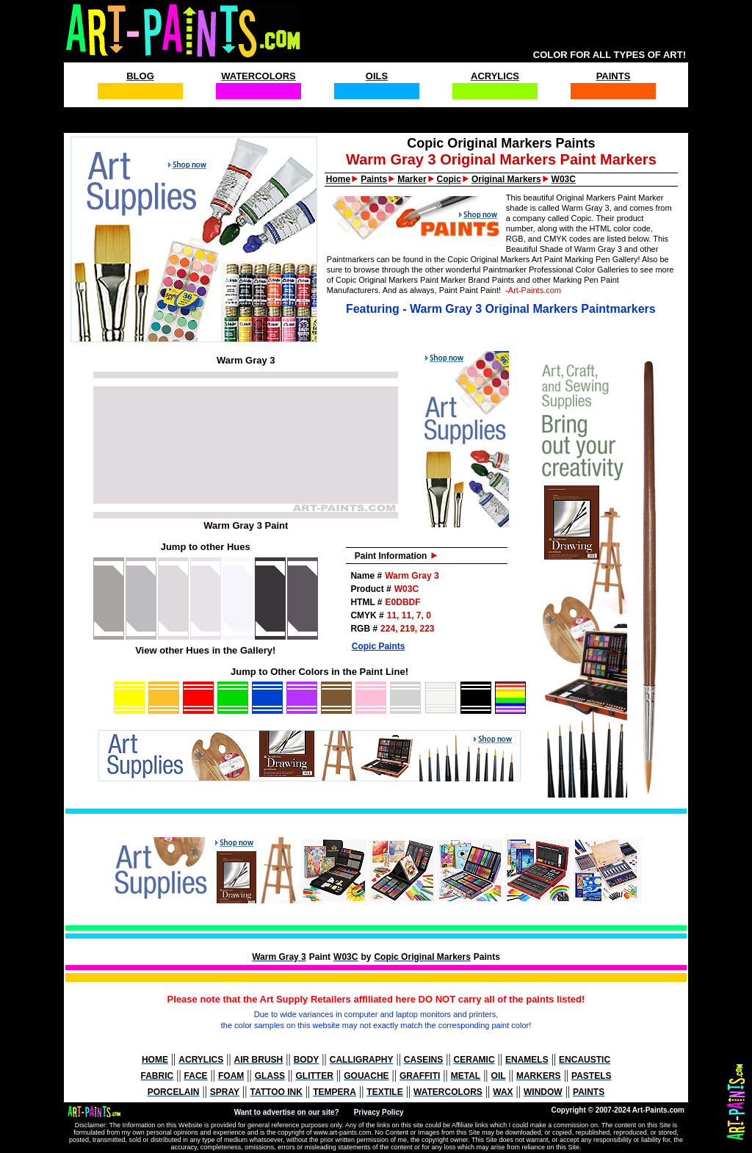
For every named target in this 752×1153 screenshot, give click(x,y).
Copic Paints (378, 646)
